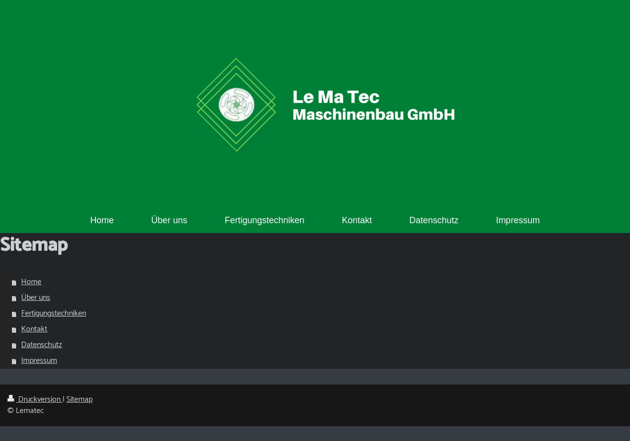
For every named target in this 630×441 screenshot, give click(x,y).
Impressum (39, 360)
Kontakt (34, 329)
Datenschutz (41, 345)
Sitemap (79, 399)
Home (31, 282)
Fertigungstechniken (53, 313)
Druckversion (35, 399)
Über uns (35, 297)
